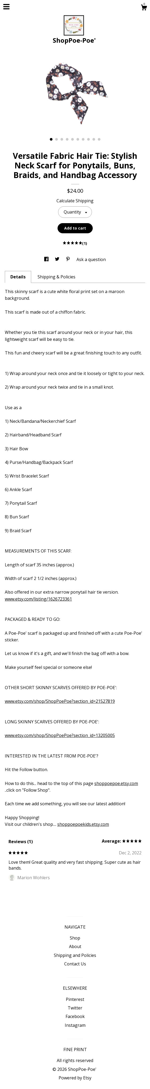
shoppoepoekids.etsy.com (83, 824)
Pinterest (75, 999)
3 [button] (61, 139)
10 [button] (99, 139)
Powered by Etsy (75, 1078)
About (75, 946)
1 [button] (51, 139)
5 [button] (72, 139)
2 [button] (56, 139)
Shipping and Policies (75, 955)
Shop (75, 938)
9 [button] (93, 139)
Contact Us (75, 964)
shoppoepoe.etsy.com (116, 783)
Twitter (75, 1008)
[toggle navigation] (6, 6)
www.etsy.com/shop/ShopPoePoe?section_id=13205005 (60, 735)
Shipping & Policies (56, 277)
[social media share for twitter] (57, 259)
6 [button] (77, 139)
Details (18, 277)
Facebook (75, 1016)
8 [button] (88, 139)
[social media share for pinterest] (68, 259)
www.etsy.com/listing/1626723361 (38, 599)
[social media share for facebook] (47, 259)
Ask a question (91, 259)
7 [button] (83, 139)
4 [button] (67, 139)
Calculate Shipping (75, 201)
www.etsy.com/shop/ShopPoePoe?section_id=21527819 (60, 701)
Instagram (75, 1025)
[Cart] (144, 8)
